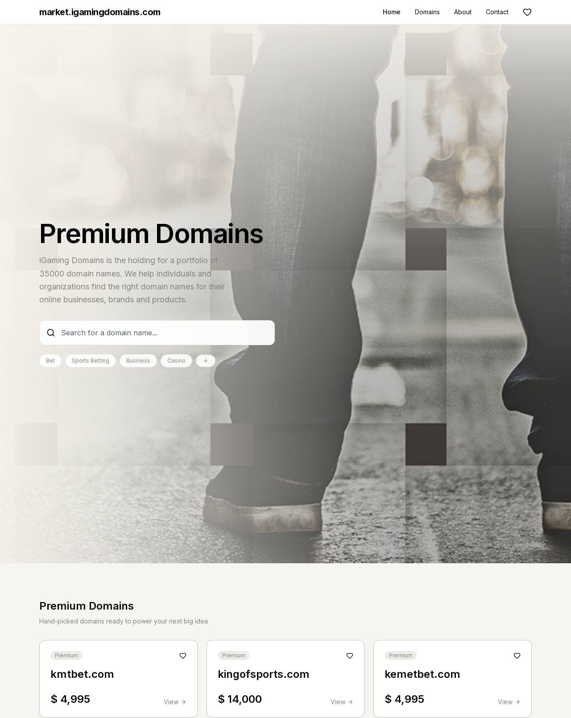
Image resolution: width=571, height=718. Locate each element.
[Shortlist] (527, 12)
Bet (50, 360)
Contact (497, 12)
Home (392, 12)
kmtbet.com (82, 674)
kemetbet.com (422, 674)
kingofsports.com (264, 674)
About (463, 12)
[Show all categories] (205, 361)
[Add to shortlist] (182, 655)
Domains (427, 12)
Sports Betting (90, 360)
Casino (176, 360)
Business (138, 360)
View (175, 702)
